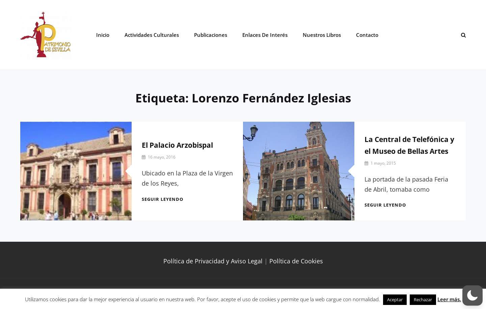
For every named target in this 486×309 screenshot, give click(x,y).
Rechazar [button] (423, 299)
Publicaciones (210, 34)
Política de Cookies (296, 261)
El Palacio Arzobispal (177, 145)
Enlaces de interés (265, 34)
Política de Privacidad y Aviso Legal (213, 261)
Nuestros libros (322, 34)
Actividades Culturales (152, 34)
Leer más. (449, 299)
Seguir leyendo (162, 199)
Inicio (102, 34)
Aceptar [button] (395, 299)
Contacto (367, 34)
